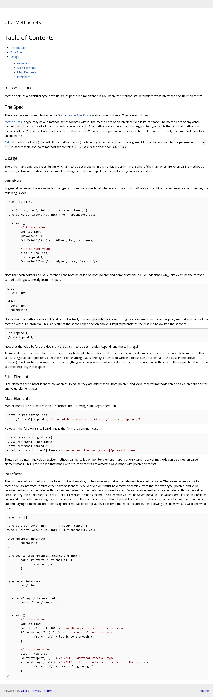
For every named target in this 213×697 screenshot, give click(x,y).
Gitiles (25, 691)
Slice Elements (26, 68)
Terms (48, 691)
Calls (8, 142)
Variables (23, 63)
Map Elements (26, 72)
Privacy (36, 691)
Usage (15, 57)
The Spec (17, 52)
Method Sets (13, 122)
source (204, 691)
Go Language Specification (76, 115)
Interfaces (24, 77)
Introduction (19, 48)
